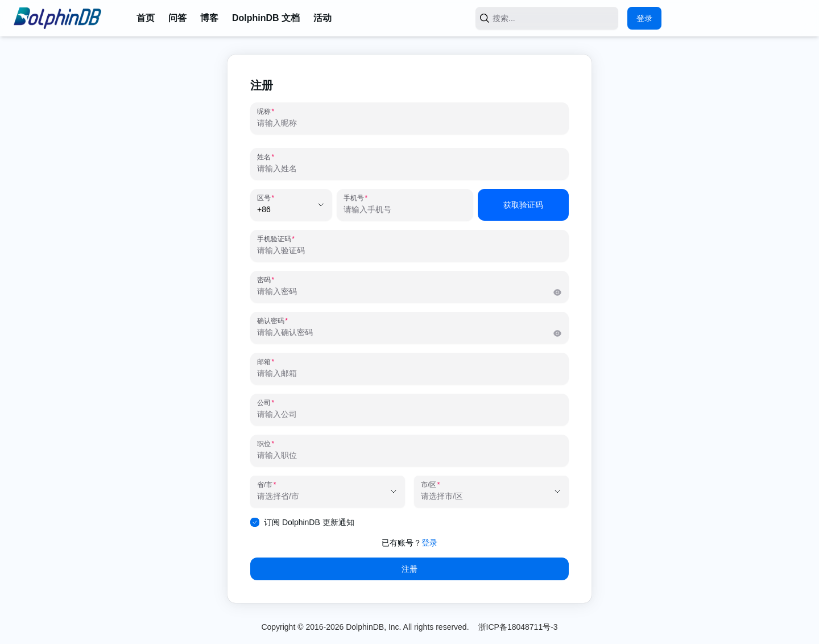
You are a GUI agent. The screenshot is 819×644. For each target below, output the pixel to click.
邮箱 (264, 362)
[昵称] (409, 123)
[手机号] (405, 209)
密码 (264, 280)
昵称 (264, 111)
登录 (644, 18)
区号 (264, 198)
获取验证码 (523, 204)
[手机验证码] (409, 250)
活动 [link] (322, 18)
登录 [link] (429, 542)
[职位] (409, 455)
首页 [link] (145, 18)
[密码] (405, 291)
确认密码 (270, 321)
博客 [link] (209, 18)
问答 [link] (177, 18)
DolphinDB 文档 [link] (266, 18)
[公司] (409, 414)
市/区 (428, 485)
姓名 (264, 157)
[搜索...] (542, 18)
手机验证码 (274, 239)
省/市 (264, 485)
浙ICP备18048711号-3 (518, 626)
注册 (409, 568)
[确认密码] (405, 332)
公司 (264, 403)
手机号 (354, 198)
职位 (264, 444)
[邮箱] (409, 373)
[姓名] (409, 168)
